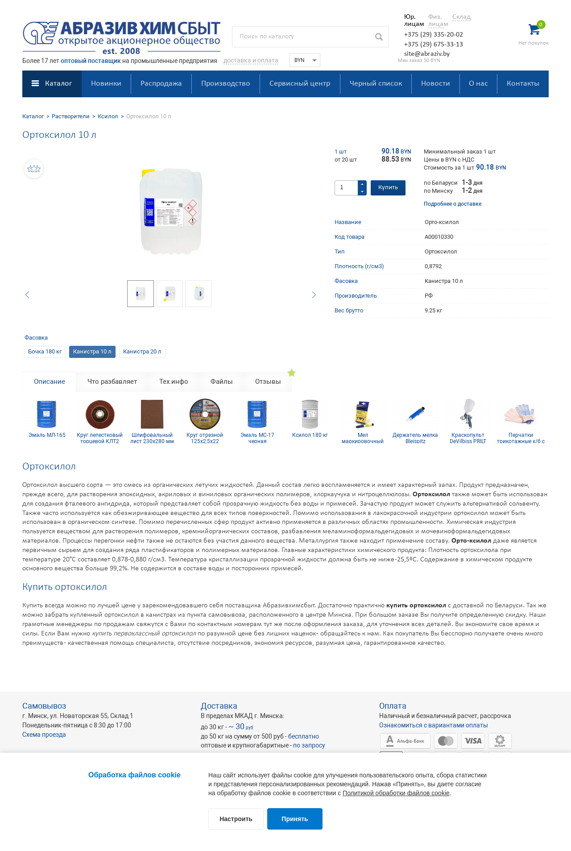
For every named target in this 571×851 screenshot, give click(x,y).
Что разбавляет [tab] (112, 382)
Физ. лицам (436, 20)
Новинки (106, 83)
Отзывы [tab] (268, 382)
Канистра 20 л (142, 351)
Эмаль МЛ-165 (47, 435)
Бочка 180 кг (45, 351)
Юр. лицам (412, 20)
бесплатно (303, 736)
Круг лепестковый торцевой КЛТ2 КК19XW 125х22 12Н (100, 437)
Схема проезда (44, 734)
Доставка (219, 705)
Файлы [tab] (222, 382)
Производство (225, 83)
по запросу (309, 745)
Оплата (392, 705)
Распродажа (161, 83)
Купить (388, 187)
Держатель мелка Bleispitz (415, 437)
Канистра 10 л (92, 351)
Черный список (376, 83)
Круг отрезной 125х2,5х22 (204, 437)
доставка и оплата (250, 60)
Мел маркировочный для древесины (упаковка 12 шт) (363, 437)
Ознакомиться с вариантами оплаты (433, 725)
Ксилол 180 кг (310, 435)
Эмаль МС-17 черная (257, 437)
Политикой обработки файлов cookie (396, 793)
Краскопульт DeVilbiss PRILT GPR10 (468, 437)
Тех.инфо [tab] (173, 382)
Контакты (523, 83)
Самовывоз (44, 705)
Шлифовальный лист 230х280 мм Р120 (152, 437)
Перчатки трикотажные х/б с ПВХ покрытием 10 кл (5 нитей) (521, 437)
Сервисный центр (299, 83)
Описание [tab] (49, 382)
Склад (461, 17)
